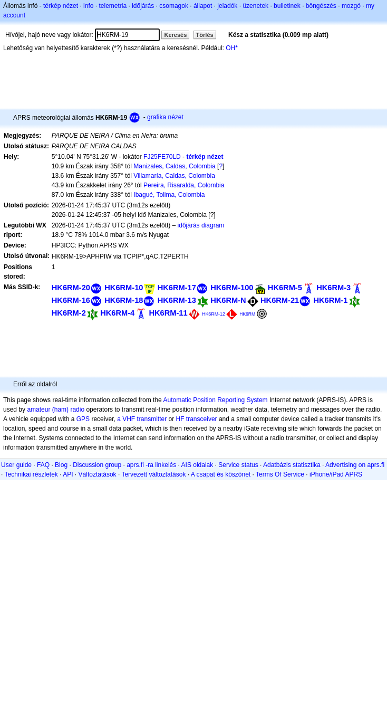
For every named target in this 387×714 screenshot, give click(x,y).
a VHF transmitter (142, 419)
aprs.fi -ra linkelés (151, 465)
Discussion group (97, 465)
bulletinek (287, 5)
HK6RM (247, 314)
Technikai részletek (30, 474)
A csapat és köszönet (220, 474)
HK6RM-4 (117, 313)
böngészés (321, 5)
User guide (16, 465)
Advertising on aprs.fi (354, 465)
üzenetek (255, 5)
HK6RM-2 (69, 313)
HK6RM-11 (168, 313)
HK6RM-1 (331, 300)
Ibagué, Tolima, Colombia (169, 194)
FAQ (43, 465)
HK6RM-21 (279, 300)
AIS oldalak (197, 465)
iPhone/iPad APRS (335, 474)
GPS (83, 419)
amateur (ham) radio (55, 409)
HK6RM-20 (71, 287)
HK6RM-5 (285, 287)
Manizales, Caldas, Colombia (174, 166)
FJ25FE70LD (162, 156)
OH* (232, 48)
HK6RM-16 (71, 300)
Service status (238, 465)
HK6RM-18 (123, 300)
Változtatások (98, 474)
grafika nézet (165, 117)
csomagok (173, 5)
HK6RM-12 (213, 314)
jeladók (227, 5)
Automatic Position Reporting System (215, 400)
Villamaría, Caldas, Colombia (174, 175)
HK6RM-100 (231, 287)
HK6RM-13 (177, 300)
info (88, 5)
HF (180, 419)
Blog (61, 465)
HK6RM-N (228, 300)
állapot (202, 5)
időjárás (143, 5)
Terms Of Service (280, 474)
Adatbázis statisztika (292, 465)
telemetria (113, 5)
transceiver (201, 419)
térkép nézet (60, 5)
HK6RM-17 (177, 287)
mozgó (351, 5)
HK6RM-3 (333, 287)
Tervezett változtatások (153, 474)
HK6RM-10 (123, 287)
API (68, 474)
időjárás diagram (201, 225)
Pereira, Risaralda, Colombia (183, 185)
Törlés (205, 35)
